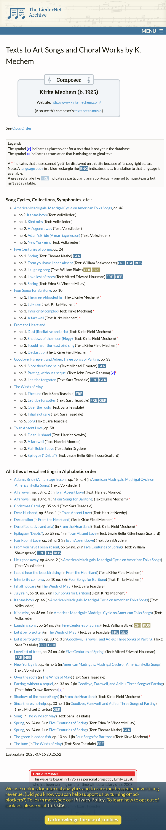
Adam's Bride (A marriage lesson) (54, 235)
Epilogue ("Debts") (42, 455)
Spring (33, 256)
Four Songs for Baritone (32, 290)
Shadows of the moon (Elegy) (50, 338)
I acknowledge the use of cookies (83, 819)
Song (31, 421)
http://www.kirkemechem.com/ (76, 102)
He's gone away (40, 228)
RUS (138, 263)
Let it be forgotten (42, 380)
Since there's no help (43, 366)
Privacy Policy (89, 800)
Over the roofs (39, 407)
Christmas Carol (27, 506)
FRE (121, 263)
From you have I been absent (50, 263)
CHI (87, 270)
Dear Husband (39, 435)
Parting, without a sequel (47, 373)
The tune (35, 393)
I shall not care (39, 414)
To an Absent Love (28, 428)
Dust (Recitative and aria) (48, 331)
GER (76, 256)
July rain (35, 304)
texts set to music (87, 110)
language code (32, 168)
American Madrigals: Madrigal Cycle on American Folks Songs (63, 208)
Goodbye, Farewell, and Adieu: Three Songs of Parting (56, 359)
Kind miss (35, 221)
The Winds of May (28, 386)
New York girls (39, 242)
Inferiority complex (43, 311)
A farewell (36, 318)
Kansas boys (37, 215)
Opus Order (22, 128)
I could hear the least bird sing (51, 345)
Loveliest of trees (41, 276)
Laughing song (39, 270)
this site (56, 805)
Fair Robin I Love (41, 448)
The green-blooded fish (46, 297)
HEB (119, 276)
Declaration (37, 352)
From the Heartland (29, 325)
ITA (129, 263)
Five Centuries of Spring (33, 249)
